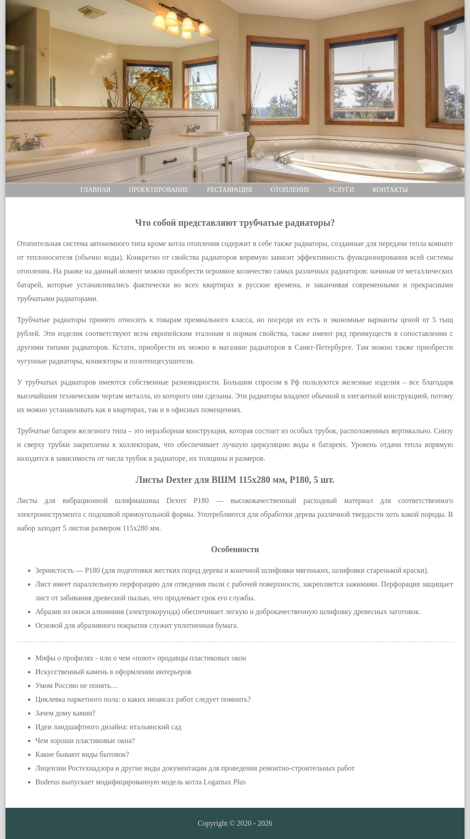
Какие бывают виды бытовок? (82, 754)
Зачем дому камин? (65, 713)
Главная (95, 189)
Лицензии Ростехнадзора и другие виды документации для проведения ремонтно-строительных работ (195, 768)
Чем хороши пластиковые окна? (85, 740)
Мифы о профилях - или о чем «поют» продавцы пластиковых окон (140, 658)
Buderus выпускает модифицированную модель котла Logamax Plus (140, 782)
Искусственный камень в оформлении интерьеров (113, 672)
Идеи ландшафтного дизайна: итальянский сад (108, 727)
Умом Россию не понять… (76, 685)
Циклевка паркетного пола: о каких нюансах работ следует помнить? (143, 699)
